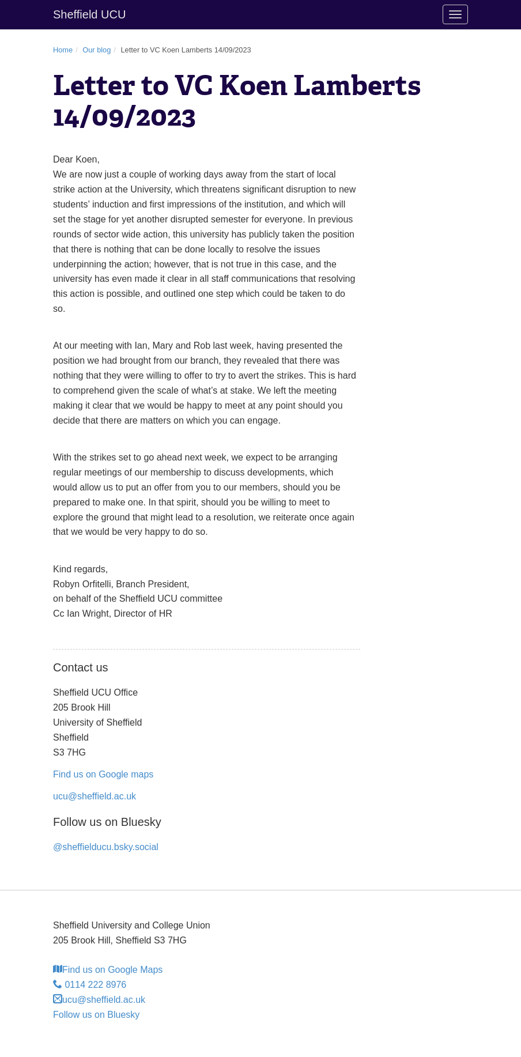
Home (63, 50)
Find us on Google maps (103, 774)
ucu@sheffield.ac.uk (94, 796)
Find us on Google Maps (108, 970)
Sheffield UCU (89, 14)
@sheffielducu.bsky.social (105, 847)
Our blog (96, 50)
